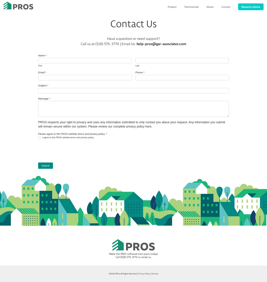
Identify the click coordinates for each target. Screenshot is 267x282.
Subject (43, 85)
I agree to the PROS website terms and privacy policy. (66, 137)
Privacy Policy (144, 273)
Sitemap (154, 273)
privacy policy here (138, 126)
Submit (46, 165)
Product (172, 6)
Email (42, 72)
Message (44, 98)
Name (42, 55)
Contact (225, 6)
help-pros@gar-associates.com (161, 43)
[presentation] (64, 150)
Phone (139, 72)
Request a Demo (250, 6)
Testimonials (191, 6)
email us (146, 257)
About (210, 6)
